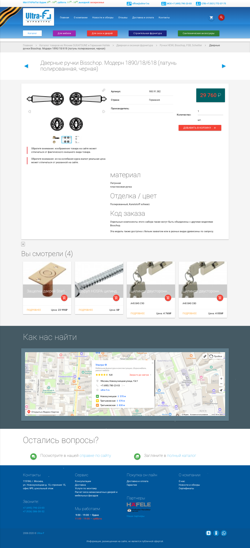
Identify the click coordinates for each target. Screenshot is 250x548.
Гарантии (132, 484)
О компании (81, 17)
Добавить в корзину (200, 128)
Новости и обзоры (103, 17)
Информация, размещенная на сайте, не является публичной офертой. (125, 541)
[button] (103, 90)
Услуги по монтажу (86, 488)
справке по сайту (95, 455)
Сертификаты (186, 488)
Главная (64, 17)
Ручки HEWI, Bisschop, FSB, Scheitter (181, 45)
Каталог (32, 33)
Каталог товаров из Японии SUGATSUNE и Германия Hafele (74, 45)
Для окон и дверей (102, 33)
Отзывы (123, 17)
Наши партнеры (136, 516)
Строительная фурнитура (147, 33)
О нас (182, 481)
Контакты (164, 17)
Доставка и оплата (143, 17)
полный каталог (181, 455)
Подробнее (34, 309)
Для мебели (64, 33)
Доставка (80, 484)
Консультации (83, 481)
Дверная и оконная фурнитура (134, 45)
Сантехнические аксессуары (199, 33)
